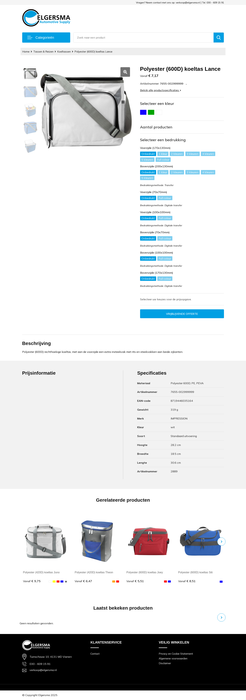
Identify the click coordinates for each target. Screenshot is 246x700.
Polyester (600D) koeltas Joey (144, 572)
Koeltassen (64, 51)
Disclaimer (165, 663)
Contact (95, 653)
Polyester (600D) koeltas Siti (195, 572)
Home (26, 51)
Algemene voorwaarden (173, 658)
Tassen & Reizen (43, 51)
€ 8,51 (187, 581)
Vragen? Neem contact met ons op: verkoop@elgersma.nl (168, 2)
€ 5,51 (135, 581)
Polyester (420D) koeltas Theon (94, 572)
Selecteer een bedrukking (163, 139)
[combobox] (144, 37)
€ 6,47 (83, 581)
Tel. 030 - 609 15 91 (213, 2)
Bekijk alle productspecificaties (160, 90)
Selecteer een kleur (157, 103)
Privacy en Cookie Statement (176, 653)
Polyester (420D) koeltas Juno (41, 572)
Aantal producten (156, 127)
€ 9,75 (31, 581)
